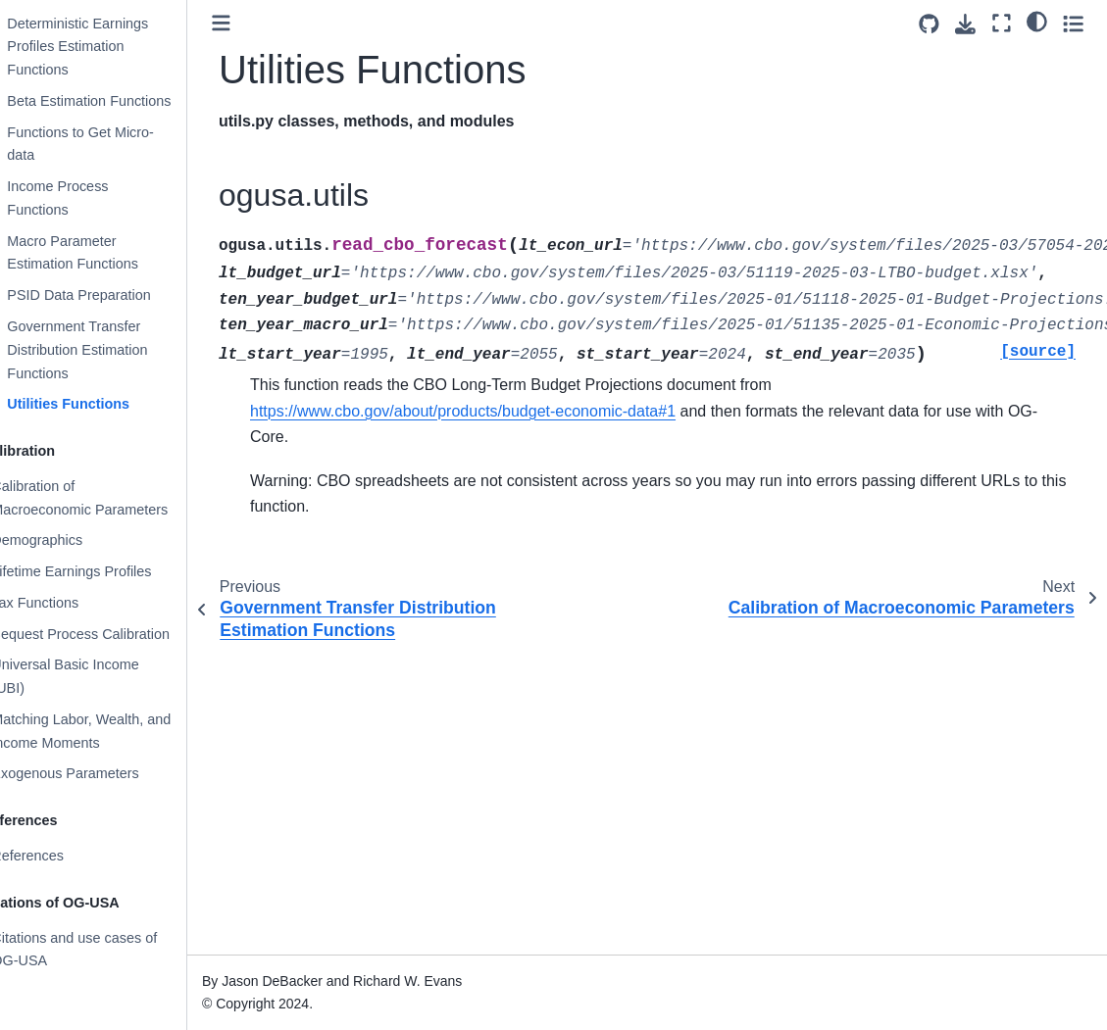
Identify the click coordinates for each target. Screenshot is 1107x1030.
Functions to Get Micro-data (114, 144)
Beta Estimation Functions (123, 101)
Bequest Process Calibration (114, 634)
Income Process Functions (91, 198)
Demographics (71, 540)
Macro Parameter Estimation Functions (107, 252)
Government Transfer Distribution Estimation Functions (111, 350)
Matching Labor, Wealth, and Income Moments (115, 731)
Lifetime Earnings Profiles (105, 571)
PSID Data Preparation (112, 295)
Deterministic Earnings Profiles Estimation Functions (111, 47)
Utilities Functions (102, 404)
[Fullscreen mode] (1001, 23)
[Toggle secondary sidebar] (1073, 23)
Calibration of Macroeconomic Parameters (113, 497)
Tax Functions (69, 603)
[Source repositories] (929, 24)
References (61, 855)
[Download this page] (965, 24)
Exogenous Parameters (99, 773)
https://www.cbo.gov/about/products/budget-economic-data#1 (497, 411)
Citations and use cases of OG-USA (108, 949)
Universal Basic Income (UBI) (99, 676)
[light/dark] (1037, 20)
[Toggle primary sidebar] (255, 23)
